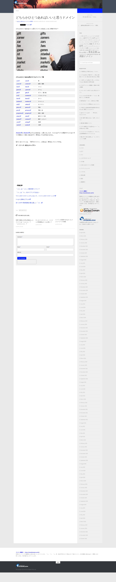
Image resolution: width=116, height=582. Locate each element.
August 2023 (83, 351)
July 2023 (83, 354)
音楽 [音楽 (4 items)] (96, 64)
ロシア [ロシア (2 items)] (95, 57)
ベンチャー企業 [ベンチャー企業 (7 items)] (83, 57)
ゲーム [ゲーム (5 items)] (92, 51)
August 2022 (83, 391)
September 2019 (84, 510)
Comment (19, 246)
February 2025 (84, 289)
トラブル (83, 181)
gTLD (17, 20)
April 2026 (83, 242)
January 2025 (84, 293)
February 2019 (84, 534)
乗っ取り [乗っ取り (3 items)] (83, 59)
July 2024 (83, 313)
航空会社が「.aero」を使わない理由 (90, 110)
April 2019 (83, 527)
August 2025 (83, 269)
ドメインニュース (85, 178)
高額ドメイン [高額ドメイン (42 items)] (86, 65)
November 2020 (84, 463)
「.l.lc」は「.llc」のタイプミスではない (27, 202)
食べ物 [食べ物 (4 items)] (98, 64)
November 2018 (84, 544)
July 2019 (83, 517)
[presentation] (26, 271)
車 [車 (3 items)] (94, 63)
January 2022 (84, 415)
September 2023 (84, 347)
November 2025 (84, 259)
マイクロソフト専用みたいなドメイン (90, 113)
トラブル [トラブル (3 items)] (81, 53)
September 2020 (84, 470)
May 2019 (83, 524)
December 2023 (84, 337)
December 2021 (84, 419)
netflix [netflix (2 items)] (82, 47)
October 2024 (84, 303)
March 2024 (83, 327)
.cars (26, 90)
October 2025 (84, 262)
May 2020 (83, 483)
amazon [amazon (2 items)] (88, 45)
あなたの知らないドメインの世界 (25, 31)
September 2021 (84, 429)
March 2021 (83, 449)
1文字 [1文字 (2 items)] (85, 45)
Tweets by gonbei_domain (85, 223)
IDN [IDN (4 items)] (80, 47)
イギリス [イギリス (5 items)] (90, 49)
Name (19, 256)
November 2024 (84, 300)
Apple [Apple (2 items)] (91, 45)
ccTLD (82, 157)
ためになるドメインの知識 (87, 174)
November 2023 (84, 340)
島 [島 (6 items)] (80, 62)
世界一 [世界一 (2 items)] (98, 57)
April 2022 (83, 405)
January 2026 (84, 252)
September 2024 (84, 306)
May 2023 (83, 361)
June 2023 (83, 357)
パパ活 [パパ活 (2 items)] (84, 55)
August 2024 (83, 310)
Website (19, 261)
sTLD (82, 164)
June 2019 (83, 521)
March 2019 (83, 531)
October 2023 (84, 344)
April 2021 (83, 446)
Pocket (28, 34)
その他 (82, 171)
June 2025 (83, 276)
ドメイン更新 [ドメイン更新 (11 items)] (88, 53)
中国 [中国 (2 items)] (80, 59)
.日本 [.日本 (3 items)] (82, 45)
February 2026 (84, 249)
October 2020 (84, 466)
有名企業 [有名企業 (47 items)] (92, 61)
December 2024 (84, 296)
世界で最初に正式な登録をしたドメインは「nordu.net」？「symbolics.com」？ (24, 231)
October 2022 (84, 385)
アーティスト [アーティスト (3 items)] (85, 49)
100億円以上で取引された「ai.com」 (90, 81)
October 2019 (84, 507)
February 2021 (84, 453)
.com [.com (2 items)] (80, 45)
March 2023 (83, 368)
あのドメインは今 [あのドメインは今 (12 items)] (89, 47)
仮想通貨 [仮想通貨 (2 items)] (87, 59)
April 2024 (83, 323)
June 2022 (83, 398)
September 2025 (84, 266)
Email (48, 256)
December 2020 (84, 459)
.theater (18, 142)
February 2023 (84, 371)
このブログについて (86, 167)
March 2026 (83, 245)
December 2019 (84, 500)
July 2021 (83, 436)
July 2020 (83, 476)
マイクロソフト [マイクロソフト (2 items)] (91, 57)
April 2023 (83, 364)
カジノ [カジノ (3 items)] (88, 51)
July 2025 (83, 272)
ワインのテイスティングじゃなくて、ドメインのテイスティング (35, 205)
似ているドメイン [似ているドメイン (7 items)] (94, 59)
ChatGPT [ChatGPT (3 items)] (93, 45)
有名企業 (83, 184)
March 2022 (83, 408)
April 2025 (83, 283)
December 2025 (84, 255)
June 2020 (83, 480)
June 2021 (83, 439)
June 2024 (83, 317)
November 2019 (84, 504)
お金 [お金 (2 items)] (96, 47)
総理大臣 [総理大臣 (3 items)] (91, 63)
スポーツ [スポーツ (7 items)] (96, 51)
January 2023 (84, 374)
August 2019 (83, 514)
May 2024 (83, 320)
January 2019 (84, 538)
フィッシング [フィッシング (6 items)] (89, 55)
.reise (26, 125)
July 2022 (83, 395)
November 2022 (84, 381)
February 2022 (84, 412)
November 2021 (84, 422)
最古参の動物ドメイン (86, 132)
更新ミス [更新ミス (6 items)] (86, 62)
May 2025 (83, 279)
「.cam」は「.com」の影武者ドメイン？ (28, 198)
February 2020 (84, 493)
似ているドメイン (22, 219)
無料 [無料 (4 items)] (88, 64)
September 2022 (84, 388)
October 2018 (84, 548)
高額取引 (83, 191)
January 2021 (84, 456)
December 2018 (84, 541)
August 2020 (83, 473)
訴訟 (82, 188)
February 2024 (84, 330)
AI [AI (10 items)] (86, 45)
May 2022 (83, 402)
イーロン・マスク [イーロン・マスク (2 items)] (84, 51)
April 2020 (83, 487)
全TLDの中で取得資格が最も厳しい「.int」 (28, 212)
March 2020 (83, 490)
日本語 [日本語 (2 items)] (82, 61)
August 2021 (83, 432)
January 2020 (84, 497)
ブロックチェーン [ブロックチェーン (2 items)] (96, 55)
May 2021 (83, 442)
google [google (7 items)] (97, 45)
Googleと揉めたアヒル (22, 209)
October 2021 (84, 425)
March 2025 (83, 286)
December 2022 (84, 378)
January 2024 (84, 334)
